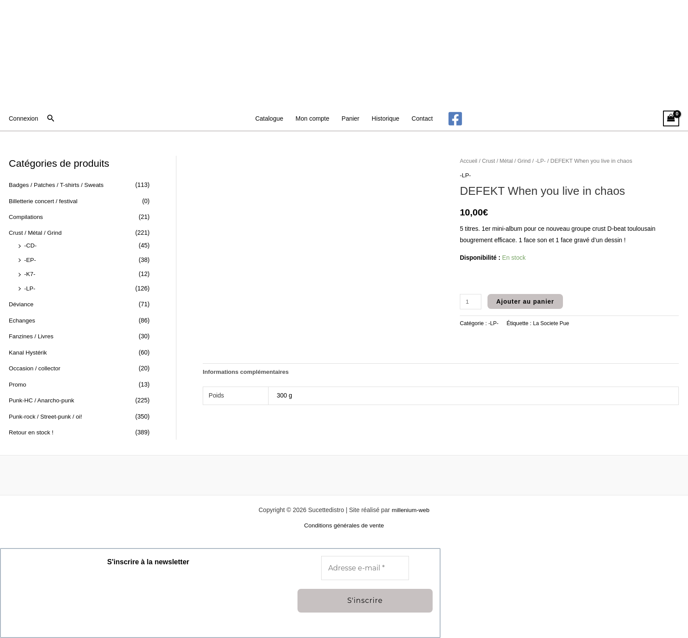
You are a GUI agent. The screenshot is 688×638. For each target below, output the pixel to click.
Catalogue (269, 118)
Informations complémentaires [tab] (247, 372)
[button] (51, 118)
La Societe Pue (552, 323)
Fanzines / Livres (32, 332)
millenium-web (410, 509)
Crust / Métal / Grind (36, 231)
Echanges (22, 316)
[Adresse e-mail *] (365, 568)
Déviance (21, 301)
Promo (18, 378)
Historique (385, 118)
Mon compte (313, 118)
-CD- (30, 243)
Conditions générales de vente (343, 525)
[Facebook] (455, 118)
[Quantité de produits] (471, 301)
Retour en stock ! (32, 425)
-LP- (30, 285)
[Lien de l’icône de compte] (23, 118)
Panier (350, 118)
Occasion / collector (35, 363)
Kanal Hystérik (28, 347)
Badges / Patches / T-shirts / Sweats (58, 184)
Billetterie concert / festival (44, 200)
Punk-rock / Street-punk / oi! (47, 409)
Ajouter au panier (526, 301)
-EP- (30, 257)
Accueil (469, 161)
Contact (422, 118)
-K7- (30, 271)
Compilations (26, 215)
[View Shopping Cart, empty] (671, 119)
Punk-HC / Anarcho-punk (43, 394)
